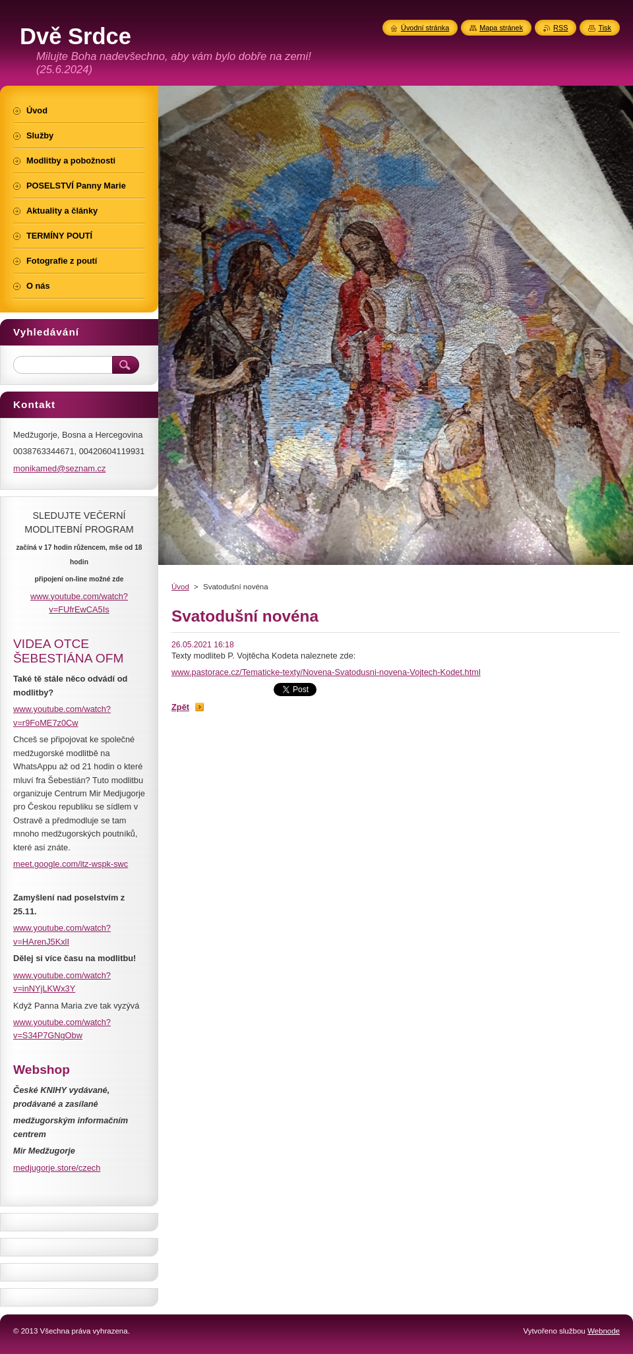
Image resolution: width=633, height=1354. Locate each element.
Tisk (604, 28)
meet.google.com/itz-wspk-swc (70, 864)
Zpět (180, 707)
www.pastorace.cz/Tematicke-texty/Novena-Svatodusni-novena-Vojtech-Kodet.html (326, 672)
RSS (560, 28)
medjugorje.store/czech (56, 1168)
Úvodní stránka (425, 28)
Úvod (180, 587)
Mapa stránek (501, 28)
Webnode (604, 1331)
